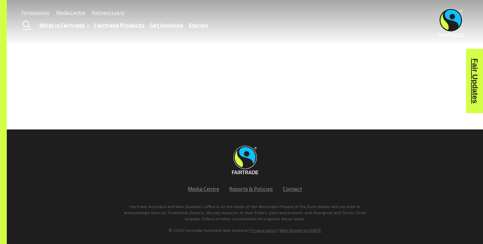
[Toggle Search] (26, 25)
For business (36, 12)
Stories (198, 25)
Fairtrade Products (119, 25)
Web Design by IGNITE (300, 230)
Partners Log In (108, 12)
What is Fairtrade (64, 25)
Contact (292, 189)
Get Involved (166, 25)
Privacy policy (263, 230)
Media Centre (70, 12)
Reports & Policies (251, 189)
